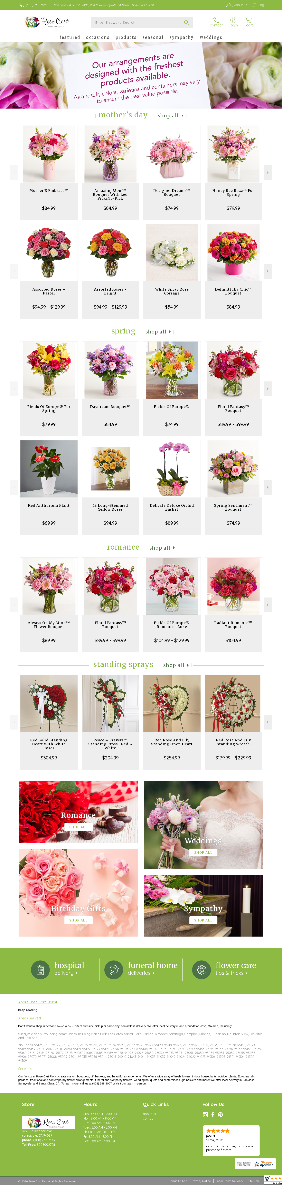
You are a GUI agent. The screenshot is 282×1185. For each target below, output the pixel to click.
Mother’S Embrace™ (49, 190)
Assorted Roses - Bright (110, 291)
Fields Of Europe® (172, 406)
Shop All (168, 116)
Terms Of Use (178, 1181)
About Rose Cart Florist (37, 1002)
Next (268, 172)
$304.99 (49, 758)
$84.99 (49, 208)
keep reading (28, 1010)
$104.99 (233, 640)
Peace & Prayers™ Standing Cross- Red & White (110, 744)
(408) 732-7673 (36, 5)
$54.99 (172, 307)
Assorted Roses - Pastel (49, 291)
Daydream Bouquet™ (110, 406)
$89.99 (172, 523)
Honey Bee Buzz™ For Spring (233, 192)
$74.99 (172, 208)
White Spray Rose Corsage (172, 291)
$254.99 (172, 758)
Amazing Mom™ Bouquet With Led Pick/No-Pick (110, 194)
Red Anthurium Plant (49, 505)
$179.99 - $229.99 (233, 758)
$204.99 (110, 758)
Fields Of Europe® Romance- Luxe (172, 625)
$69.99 (49, 523)
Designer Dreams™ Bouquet (171, 192)
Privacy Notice (201, 1181)
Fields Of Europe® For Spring (48, 408)
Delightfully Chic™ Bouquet (233, 291)
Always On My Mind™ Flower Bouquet (49, 625)
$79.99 (233, 208)
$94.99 (110, 523)
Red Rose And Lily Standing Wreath (233, 742)
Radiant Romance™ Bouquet (233, 625)
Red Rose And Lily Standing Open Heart (172, 742)
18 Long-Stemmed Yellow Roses (110, 507)
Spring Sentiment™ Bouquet (233, 507)
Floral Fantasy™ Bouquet (233, 408)
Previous (14, 172)
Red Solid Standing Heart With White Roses (49, 744)
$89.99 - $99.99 (233, 424)
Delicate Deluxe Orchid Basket (172, 507)
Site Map (253, 1181)
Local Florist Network (229, 1181)
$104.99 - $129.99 (172, 640)
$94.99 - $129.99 (49, 307)
